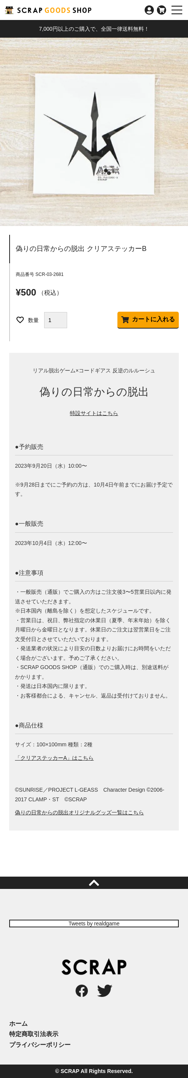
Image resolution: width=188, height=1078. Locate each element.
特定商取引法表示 (33, 1034)
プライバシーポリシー (40, 1044)
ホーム (18, 1023)
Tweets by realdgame (93, 923)
